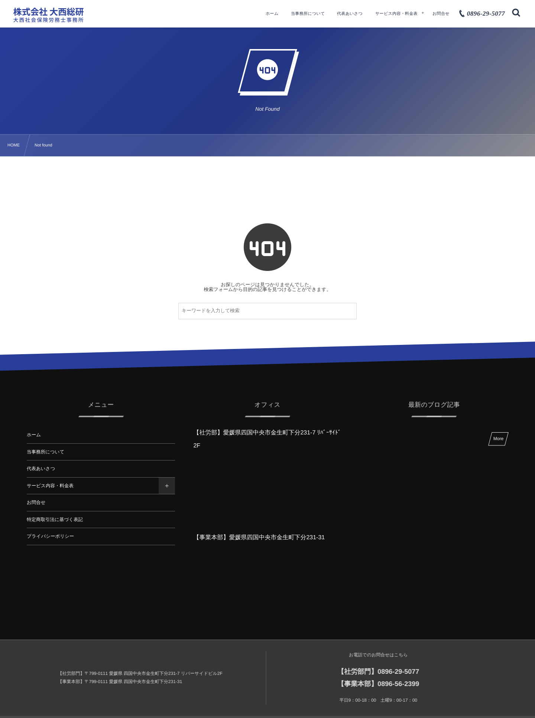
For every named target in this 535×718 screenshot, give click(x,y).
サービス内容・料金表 (50, 485)
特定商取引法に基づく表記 (55, 519)
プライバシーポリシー (50, 536)
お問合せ (36, 502)
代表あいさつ (41, 468)
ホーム (34, 434)
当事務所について (45, 452)
